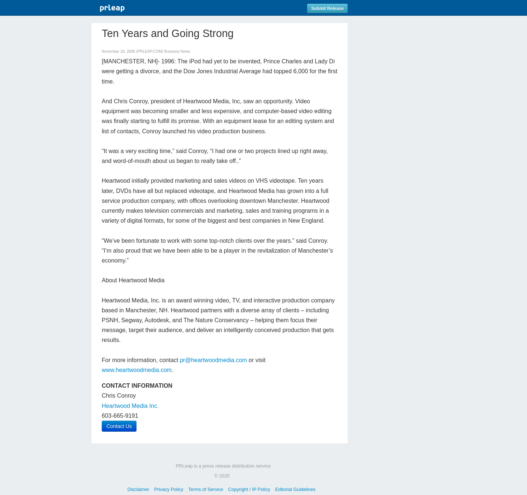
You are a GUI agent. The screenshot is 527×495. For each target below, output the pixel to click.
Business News (177, 51)
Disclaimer (138, 489)
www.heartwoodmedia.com (137, 370)
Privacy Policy (168, 489)
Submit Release (327, 8)
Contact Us (119, 426)
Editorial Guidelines (295, 489)
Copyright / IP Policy (249, 489)
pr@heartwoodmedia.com (213, 360)
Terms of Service (205, 489)
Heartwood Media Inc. (130, 406)
